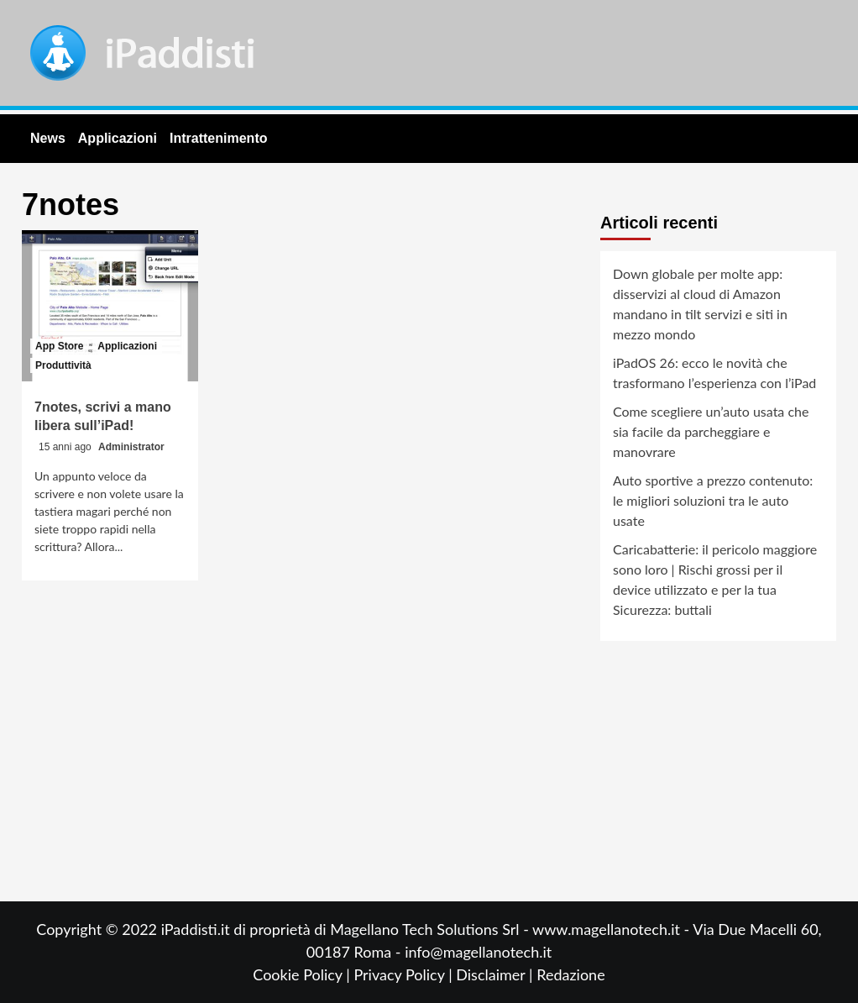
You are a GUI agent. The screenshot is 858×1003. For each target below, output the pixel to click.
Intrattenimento (218, 138)
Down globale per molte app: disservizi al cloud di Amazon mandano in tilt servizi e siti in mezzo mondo (700, 303)
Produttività (63, 365)
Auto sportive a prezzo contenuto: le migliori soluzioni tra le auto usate (713, 500)
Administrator (131, 447)
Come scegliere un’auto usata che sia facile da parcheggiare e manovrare (710, 431)
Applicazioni (117, 138)
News (47, 138)
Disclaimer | (496, 974)
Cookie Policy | (303, 974)
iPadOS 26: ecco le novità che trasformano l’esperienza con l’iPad (714, 372)
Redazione (570, 974)
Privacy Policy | (404, 974)
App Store (59, 346)
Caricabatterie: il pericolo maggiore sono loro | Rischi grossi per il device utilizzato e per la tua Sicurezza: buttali (715, 579)
